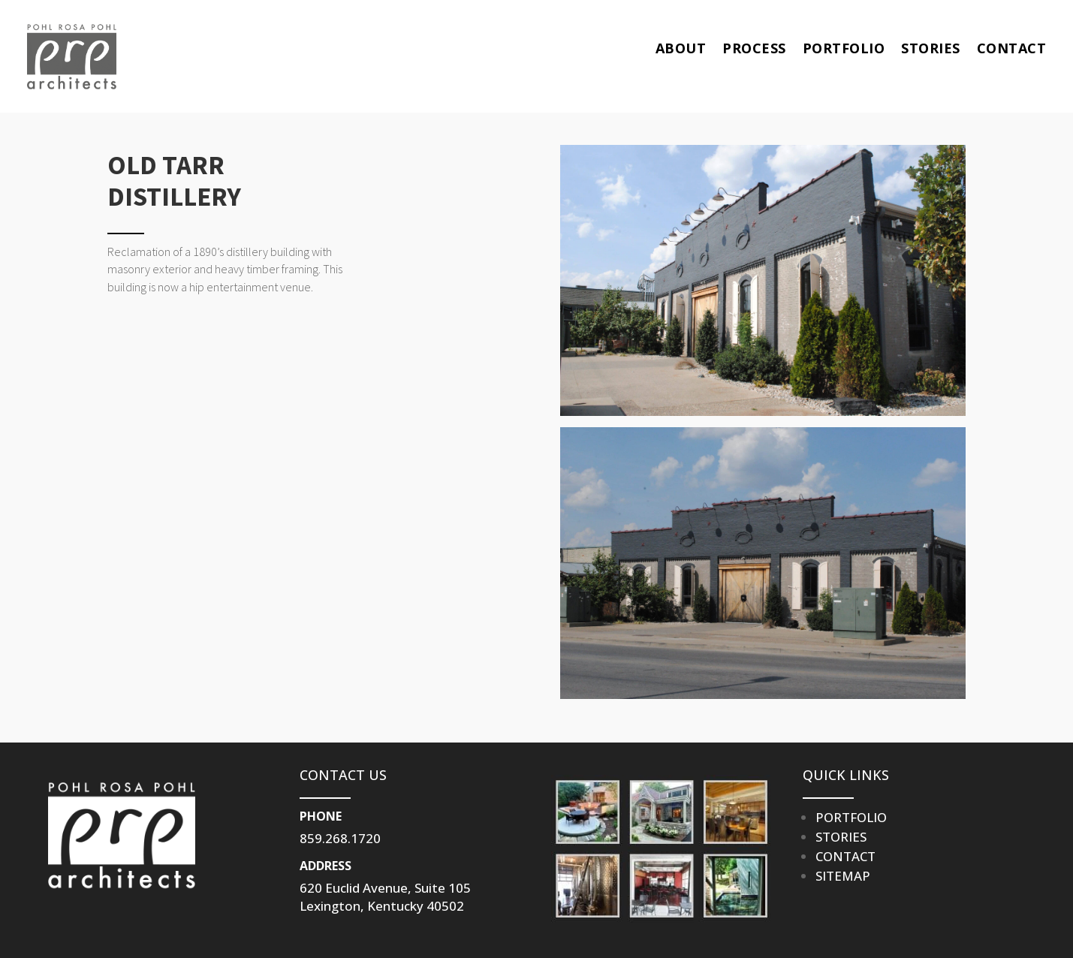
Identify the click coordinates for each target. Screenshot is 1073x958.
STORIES (930, 48)
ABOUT (681, 48)
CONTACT (1012, 48)
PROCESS (754, 48)
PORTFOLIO (844, 48)
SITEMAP (842, 875)
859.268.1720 (340, 838)
